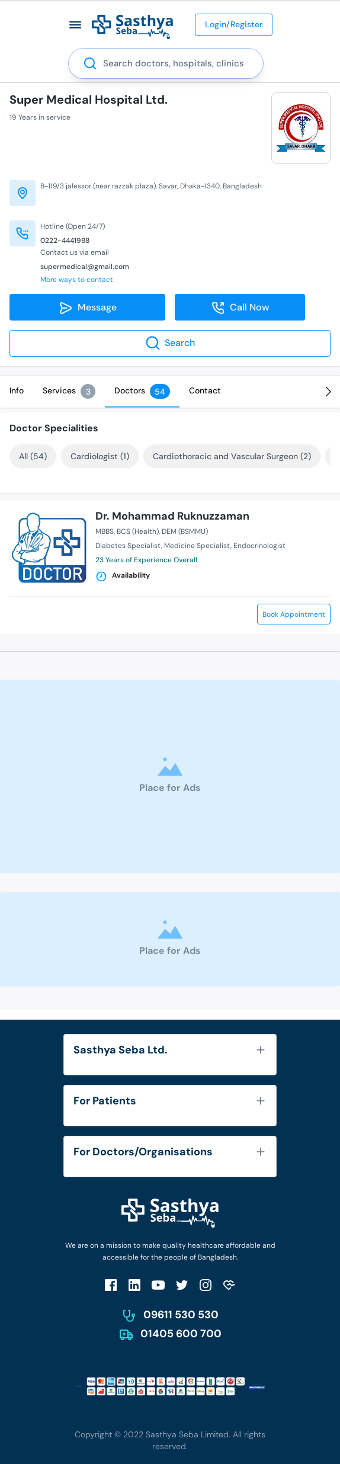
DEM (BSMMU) (185, 531)
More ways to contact (76, 279)
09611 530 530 (181, 1315)
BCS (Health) (138, 531)
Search (170, 343)
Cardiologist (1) (99, 456)
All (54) (33, 456)
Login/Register (233, 24)
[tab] (16, 390)
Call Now (240, 308)
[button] (75, 25)
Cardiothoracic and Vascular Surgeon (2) (232, 456)
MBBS (104, 531)
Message (88, 308)
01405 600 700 (181, 1334)
